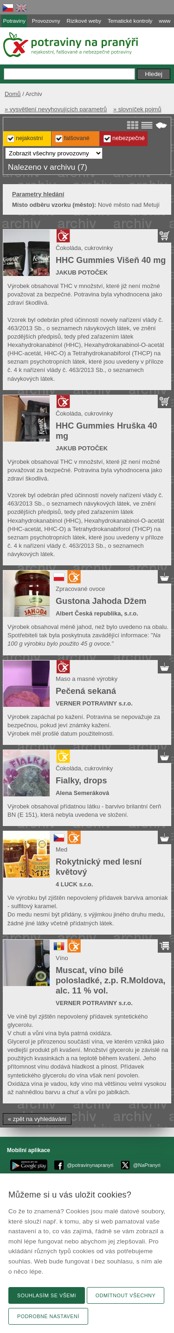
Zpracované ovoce (80, 588)
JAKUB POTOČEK (82, 272)
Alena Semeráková (82, 792)
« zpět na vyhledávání (37, 1118)
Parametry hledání (38, 194)
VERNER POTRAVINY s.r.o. (94, 703)
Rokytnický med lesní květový (99, 867)
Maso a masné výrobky (86, 678)
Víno (62, 958)
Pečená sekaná (86, 691)
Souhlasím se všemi (46, 1295)
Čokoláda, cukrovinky (84, 247)
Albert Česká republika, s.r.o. (97, 613)
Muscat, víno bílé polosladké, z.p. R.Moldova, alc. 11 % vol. (111, 980)
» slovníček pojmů (137, 109)
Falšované (77, 138)
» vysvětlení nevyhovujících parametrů (56, 109)
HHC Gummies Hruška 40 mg (106, 431)
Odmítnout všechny (125, 1295)
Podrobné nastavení (48, 1316)
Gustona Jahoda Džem (101, 601)
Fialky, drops (81, 780)
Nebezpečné (128, 138)
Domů (13, 93)
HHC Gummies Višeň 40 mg (111, 260)
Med (61, 849)
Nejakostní (29, 138)
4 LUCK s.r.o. (74, 884)
